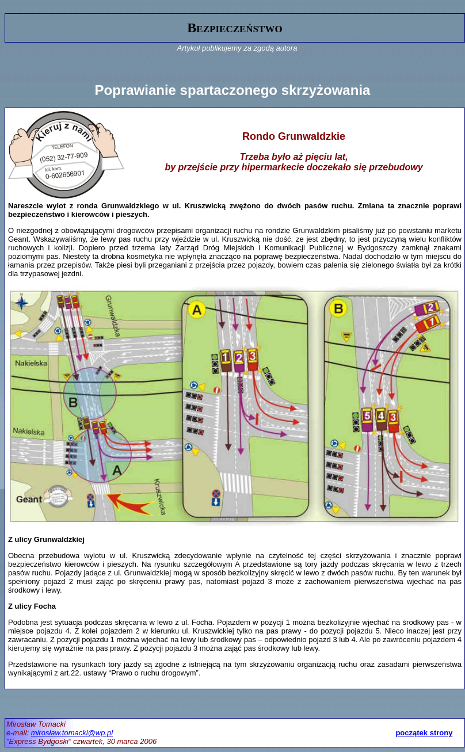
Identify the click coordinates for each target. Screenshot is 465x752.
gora (12, 9)
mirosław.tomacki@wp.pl (72, 732)
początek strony (423, 732)
